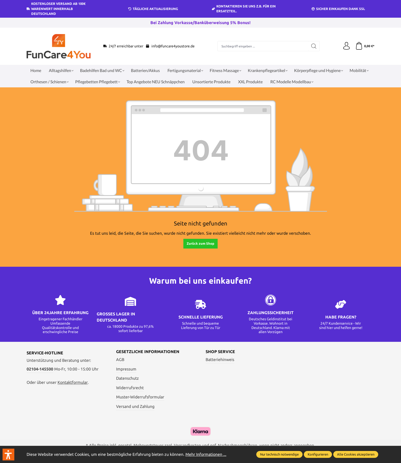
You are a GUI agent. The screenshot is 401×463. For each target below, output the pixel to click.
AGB (120, 359)
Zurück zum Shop (200, 243)
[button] (8, 454)
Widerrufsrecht (130, 387)
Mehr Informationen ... (205, 454)
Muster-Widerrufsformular (140, 397)
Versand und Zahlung (135, 406)
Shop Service (220, 352)
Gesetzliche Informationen (147, 352)
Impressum (126, 369)
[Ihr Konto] (346, 46)
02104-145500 (40, 369)
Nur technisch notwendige (279, 454)
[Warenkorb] (364, 46)
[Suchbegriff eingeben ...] (262, 46)
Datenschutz (127, 378)
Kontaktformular (73, 382)
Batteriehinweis (220, 359)
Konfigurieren (318, 454)
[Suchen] (314, 46)
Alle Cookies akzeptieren (355, 454)
